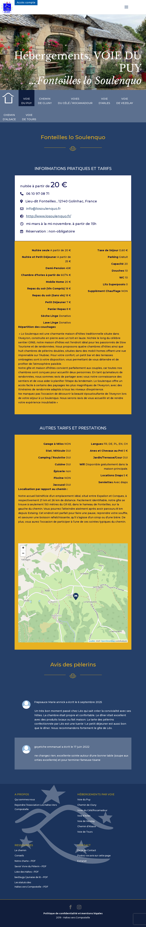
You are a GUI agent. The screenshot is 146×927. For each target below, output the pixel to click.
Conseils (19, 855)
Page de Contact (86, 850)
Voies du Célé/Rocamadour (92, 810)
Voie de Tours (84, 831)
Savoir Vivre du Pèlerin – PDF (30, 866)
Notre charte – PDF (25, 861)
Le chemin (20, 850)
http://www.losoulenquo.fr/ (48, 216)
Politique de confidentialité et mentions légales (73, 913)
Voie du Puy (83, 799)
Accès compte (26, 2)
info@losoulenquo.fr (43, 209)
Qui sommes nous (25, 799)
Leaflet (92, 641)
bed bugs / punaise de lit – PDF (31, 877)
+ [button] (23, 548)
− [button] (23, 553)
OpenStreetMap (108, 641)
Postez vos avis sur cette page (94, 855)
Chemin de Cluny (86, 805)
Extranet (82, 861)
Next (141, 52)
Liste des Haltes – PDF (27, 871)
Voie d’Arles (83, 815)
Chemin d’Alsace (86, 826)
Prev (5, 52)
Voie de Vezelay (86, 821)
